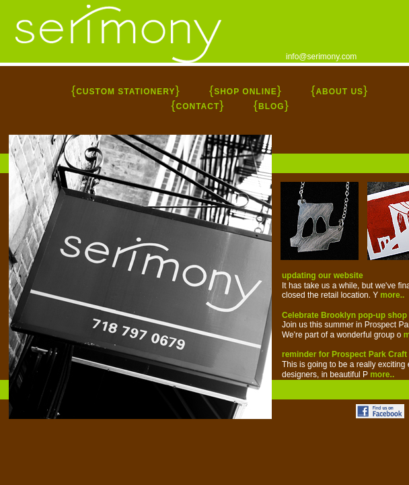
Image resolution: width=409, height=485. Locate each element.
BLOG (271, 106)
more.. (392, 295)
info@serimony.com (321, 56)
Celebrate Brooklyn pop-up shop (344, 315)
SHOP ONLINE (245, 91)
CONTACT (197, 106)
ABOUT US (339, 91)
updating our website (322, 275)
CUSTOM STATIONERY (125, 91)
